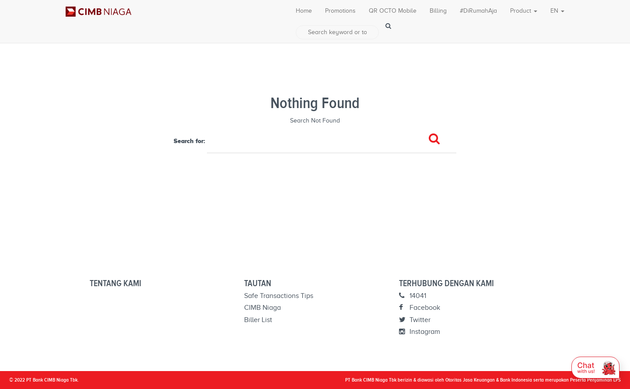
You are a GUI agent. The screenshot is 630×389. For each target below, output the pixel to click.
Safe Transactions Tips (278, 296)
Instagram (419, 332)
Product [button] (523, 10)
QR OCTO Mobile (392, 10)
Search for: (189, 140)
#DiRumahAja (478, 10)
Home (304, 10)
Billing (438, 10)
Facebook (419, 308)
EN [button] (557, 10)
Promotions (340, 10)
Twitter (414, 320)
